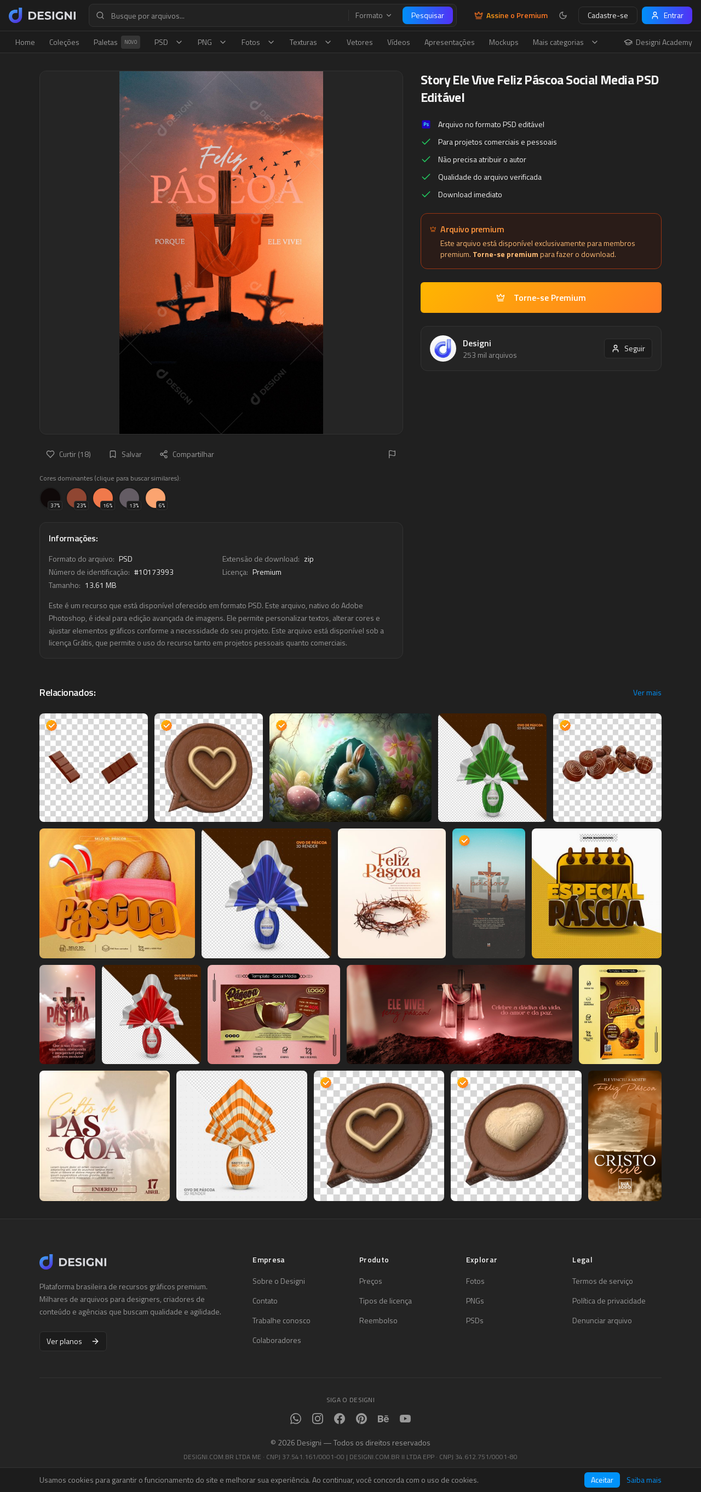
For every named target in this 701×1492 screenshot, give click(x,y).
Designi (477, 343)
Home (25, 42)
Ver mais (647, 692)
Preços (370, 1281)
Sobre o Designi (278, 1281)
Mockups (504, 42)
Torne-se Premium (541, 297)
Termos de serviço (602, 1281)
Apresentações (449, 42)
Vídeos (398, 42)
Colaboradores (276, 1340)
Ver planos (73, 1341)
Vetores (360, 42)
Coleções (64, 42)
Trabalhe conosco (281, 1320)
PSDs (475, 1320)
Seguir (628, 348)
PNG (212, 42)
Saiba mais (644, 1479)
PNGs (475, 1300)
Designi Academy (658, 42)
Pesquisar (427, 15)
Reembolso (378, 1320)
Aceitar (602, 1479)
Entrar (667, 15)
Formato (374, 15)
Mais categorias (566, 42)
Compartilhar (186, 454)
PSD (168, 42)
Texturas (311, 42)
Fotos (258, 42)
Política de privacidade (609, 1300)
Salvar (125, 454)
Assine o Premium (511, 15)
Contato (265, 1300)
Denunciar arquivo (602, 1320)
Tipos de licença (385, 1300)
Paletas (117, 42)
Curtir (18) (68, 454)
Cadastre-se (608, 15)
